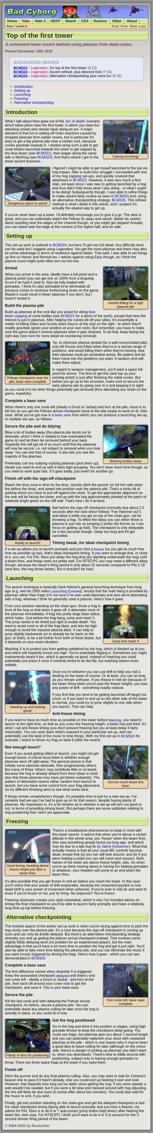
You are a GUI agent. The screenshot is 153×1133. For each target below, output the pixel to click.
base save (63, 415)
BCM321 (43, 153)
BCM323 (44, 157)
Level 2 (21, 26)
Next (133, 26)
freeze (99, 549)
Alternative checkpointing (34, 102)
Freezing (21, 98)
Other (117, 21)
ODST (55, 21)
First (115, 26)
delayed (62, 975)
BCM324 (21, 72)
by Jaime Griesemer (113, 846)
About (132, 21)
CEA (85, 21)
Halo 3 (40, 21)
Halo (26, 21)
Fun (10, 26)
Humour (100, 21)
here (31, 336)
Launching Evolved (65, 591)
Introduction (23, 86)
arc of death (75, 121)
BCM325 (21, 76)
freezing (114, 720)
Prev (124, 26)
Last (142, 26)
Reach (70, 21)
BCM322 (21, 68)
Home (12, 21)
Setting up (22, 90)
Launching (22, 94)
